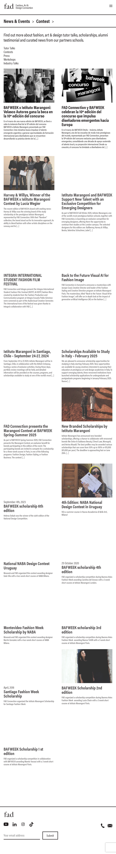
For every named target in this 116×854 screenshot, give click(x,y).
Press (7, 55)
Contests (8, 51)
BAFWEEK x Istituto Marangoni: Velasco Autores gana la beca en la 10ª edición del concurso (28, 111)
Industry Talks (11, 63)
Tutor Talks (9, 48)
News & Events (17, 20)
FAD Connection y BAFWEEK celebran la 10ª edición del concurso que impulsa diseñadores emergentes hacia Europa (85, 115)
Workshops (10, 59)
